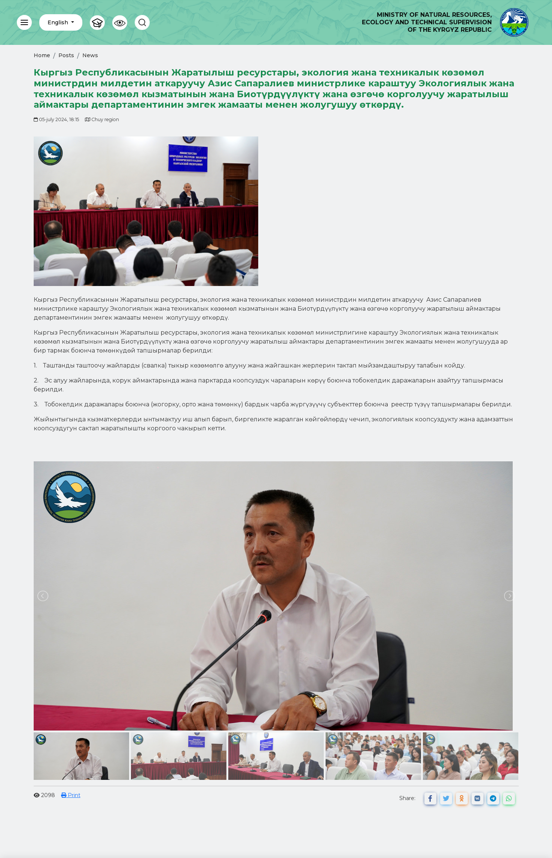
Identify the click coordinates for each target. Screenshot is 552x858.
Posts (66, 55)
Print (70, 795)
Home (42, 55)
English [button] (59, 22)
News (90, 55)
